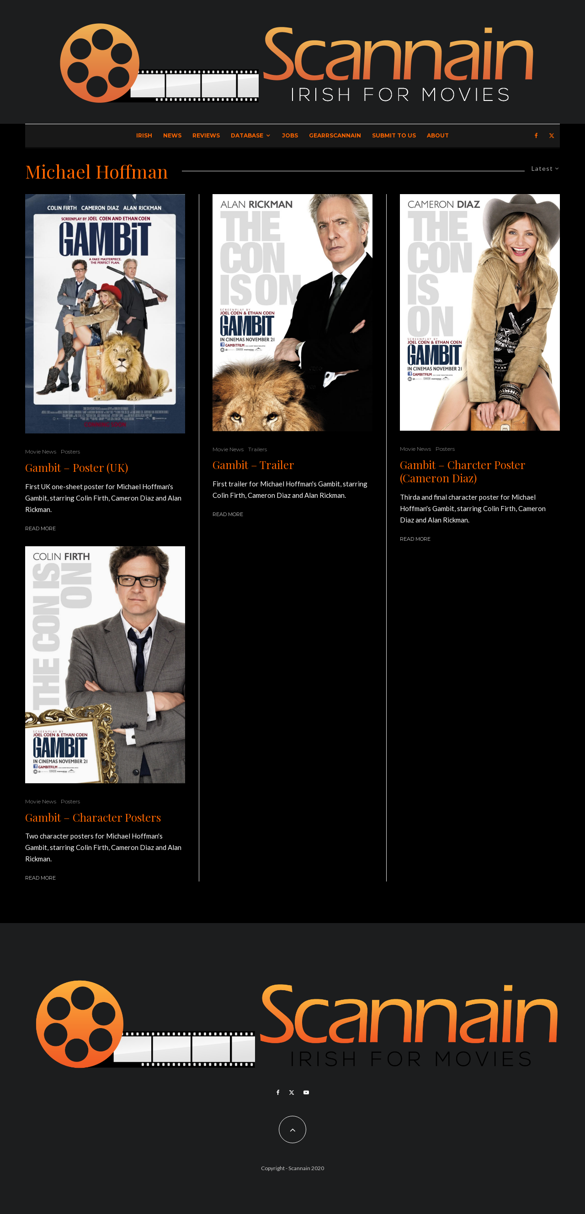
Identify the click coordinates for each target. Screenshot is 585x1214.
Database (247, 135)
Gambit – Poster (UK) (76, 467)
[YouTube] (306, 1092)
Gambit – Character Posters (93, 817)
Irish (144, 135)
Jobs (290, 135)
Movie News (40, 451)
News (172, 135)
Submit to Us (394, 135)
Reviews (206, 135)
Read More (40, 528)
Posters (70, 451)
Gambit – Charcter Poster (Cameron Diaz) (462, 471)
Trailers (257, 449)
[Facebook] (536, 135)
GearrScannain (335, 135)
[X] (551, 135)
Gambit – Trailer (253, 464)
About (438, 135)
